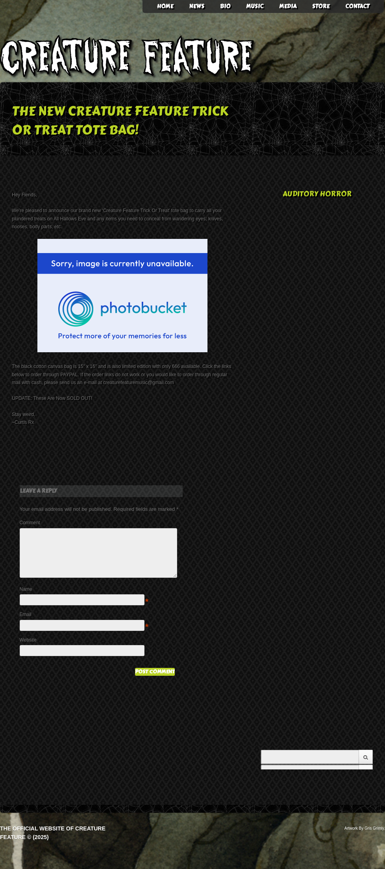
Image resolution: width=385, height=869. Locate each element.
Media (287, 6)
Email (25, 624)
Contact (357, 6)
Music (254, 6)
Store (320, 6)
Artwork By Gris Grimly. (364, 828)
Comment (30, 522)
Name (26, 598)
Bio (225, 6)
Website (28, 649)
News (196, 6)
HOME (165, 6)
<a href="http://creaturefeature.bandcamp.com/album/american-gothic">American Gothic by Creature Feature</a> (317, 640)
